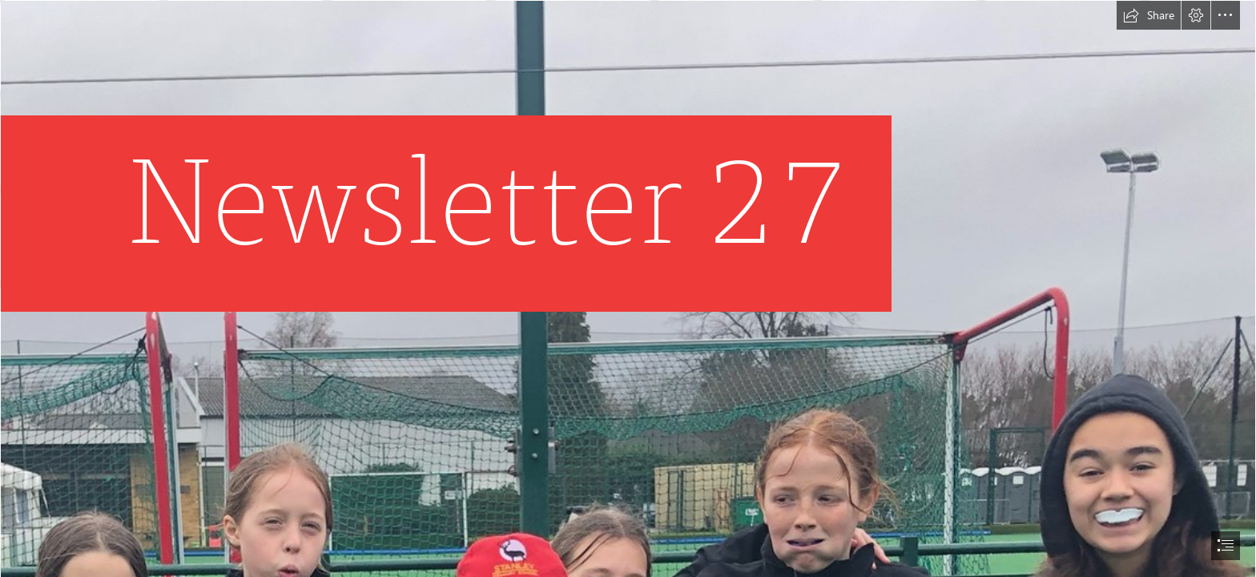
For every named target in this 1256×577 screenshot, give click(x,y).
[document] (628, 288)
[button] (1149, 15)
